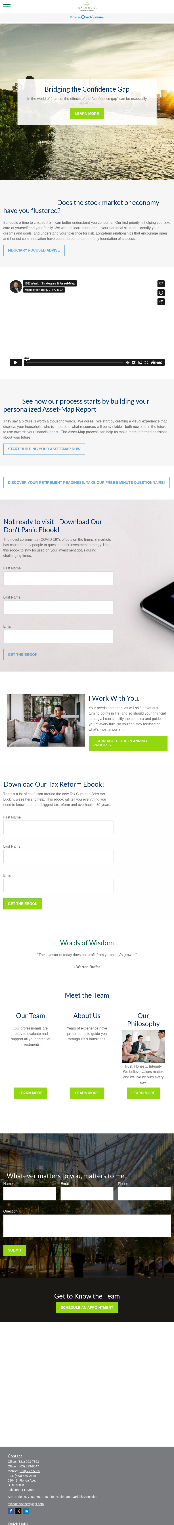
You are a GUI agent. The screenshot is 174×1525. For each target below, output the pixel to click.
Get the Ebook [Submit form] (23, 655)
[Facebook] (11, 1511)
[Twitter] (18, 1511)
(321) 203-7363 (28, 1461)
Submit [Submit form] (15, 1250)
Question (10, 1211)
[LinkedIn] (26, 1511)
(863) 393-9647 (28, 1466)
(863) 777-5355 (29, 1471)
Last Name (12, 597)
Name (8, 1184)
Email (7, 626)
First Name (12, 568)
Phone (123, 1184)
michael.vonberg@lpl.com (26, 1504)
